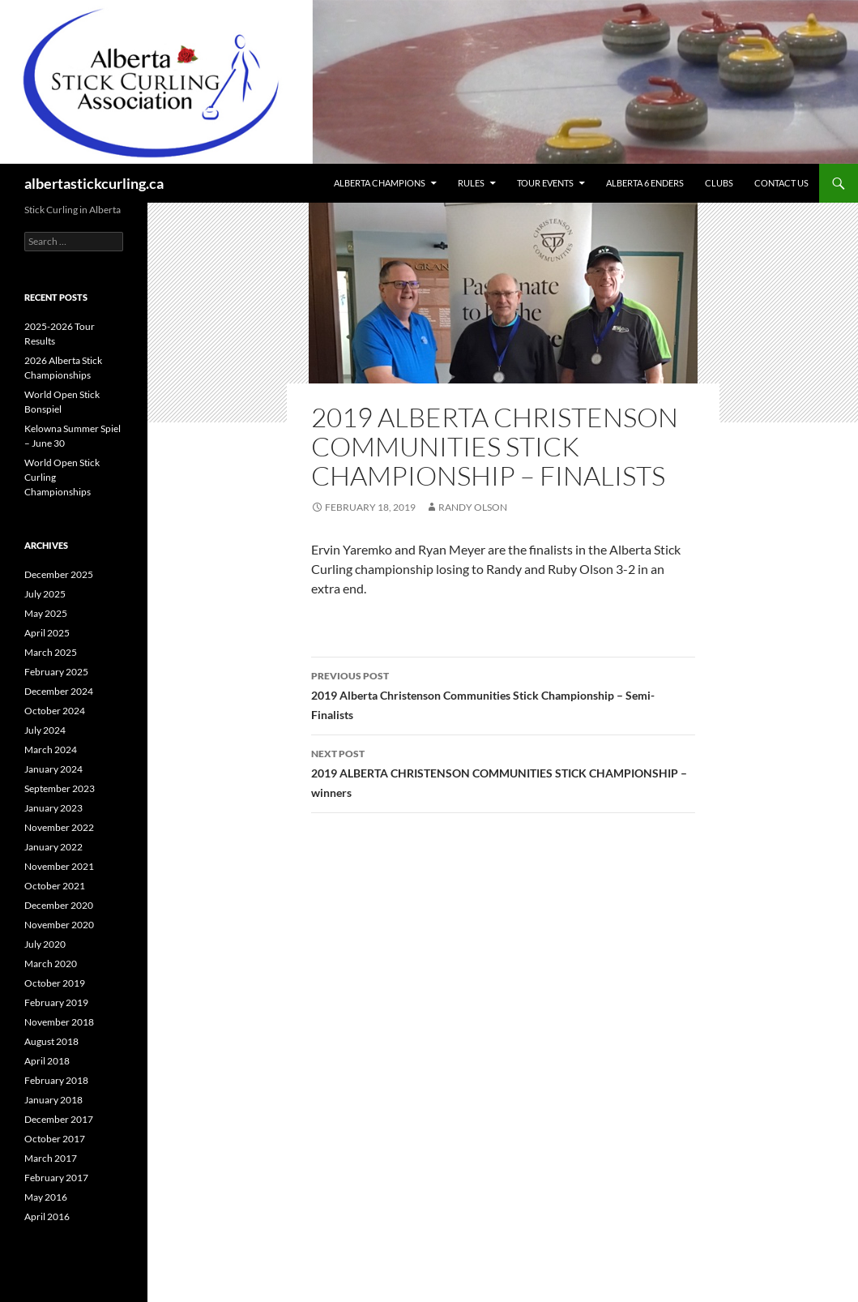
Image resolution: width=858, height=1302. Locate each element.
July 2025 (45, 594)
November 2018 (59, 1022)
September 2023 (59, 788)
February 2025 (56, 672)
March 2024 (50, 749)
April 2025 (47, 633)
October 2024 (54, 711)
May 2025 (45, 613)
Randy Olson (472, 507)
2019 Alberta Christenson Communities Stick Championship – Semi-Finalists (503, 694)
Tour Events (545, 183)
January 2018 (53, 1100)
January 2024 (53, 769)
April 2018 (47, 1061)
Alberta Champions (379, 183)
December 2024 (58, 691)
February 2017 (56, 1177)
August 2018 (51, 1041)
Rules (471, 183)
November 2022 (59, 827)
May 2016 (45, 1197)
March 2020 (50, 963)
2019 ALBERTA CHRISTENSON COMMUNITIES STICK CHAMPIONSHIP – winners (503, 771)
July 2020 (45, 944)
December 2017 (58, 1119)
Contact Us (781, 183)
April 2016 (47, 1216)
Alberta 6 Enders (645, 183)
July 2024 (45, 730)
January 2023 (53, 808)
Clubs (719, 183)
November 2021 (59, 866)
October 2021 (54, 886)
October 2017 (54, 1139)
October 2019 (54, 983)
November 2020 (59, 925)
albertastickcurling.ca (94, 183)
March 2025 (50, 652)
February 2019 (56, 1002)
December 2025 (58, 574)
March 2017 (50, 1158)
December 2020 (58, 905)
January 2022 (53, 847)
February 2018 (56, 1080)
